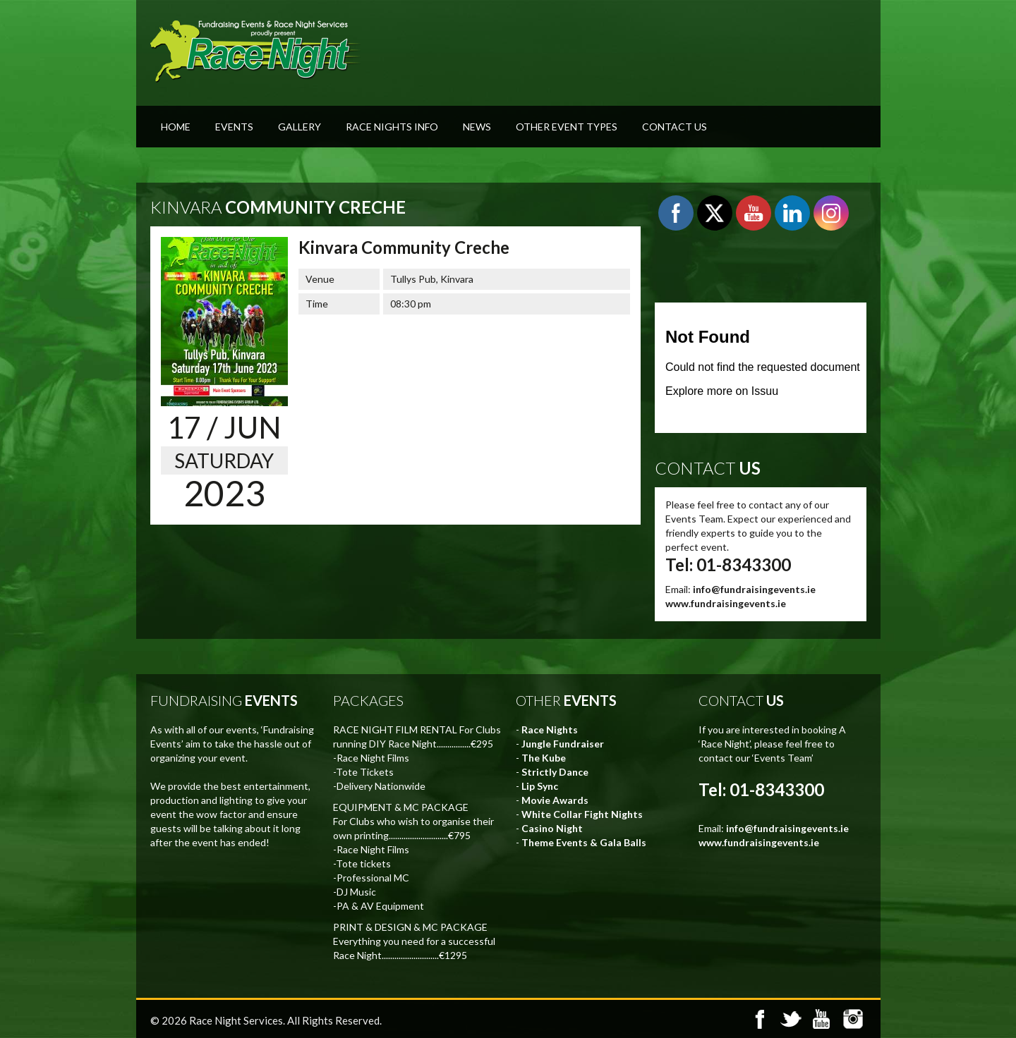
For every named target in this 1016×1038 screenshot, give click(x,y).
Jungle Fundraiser (562, 744)
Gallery (299, 127)
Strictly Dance (554, 772)
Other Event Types (566, 127)
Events (234, 127)
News (477, 127)
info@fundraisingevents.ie (754, 589)
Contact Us (674, 127)
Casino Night (552, 828)
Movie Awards (554, 800)
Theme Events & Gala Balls (583, 842)
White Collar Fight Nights (582, 814)
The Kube (543, 758)
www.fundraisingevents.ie (725, 603)
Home (175, 127)
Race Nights (549, 729)
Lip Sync (539, 786)
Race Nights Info (392, 127)
